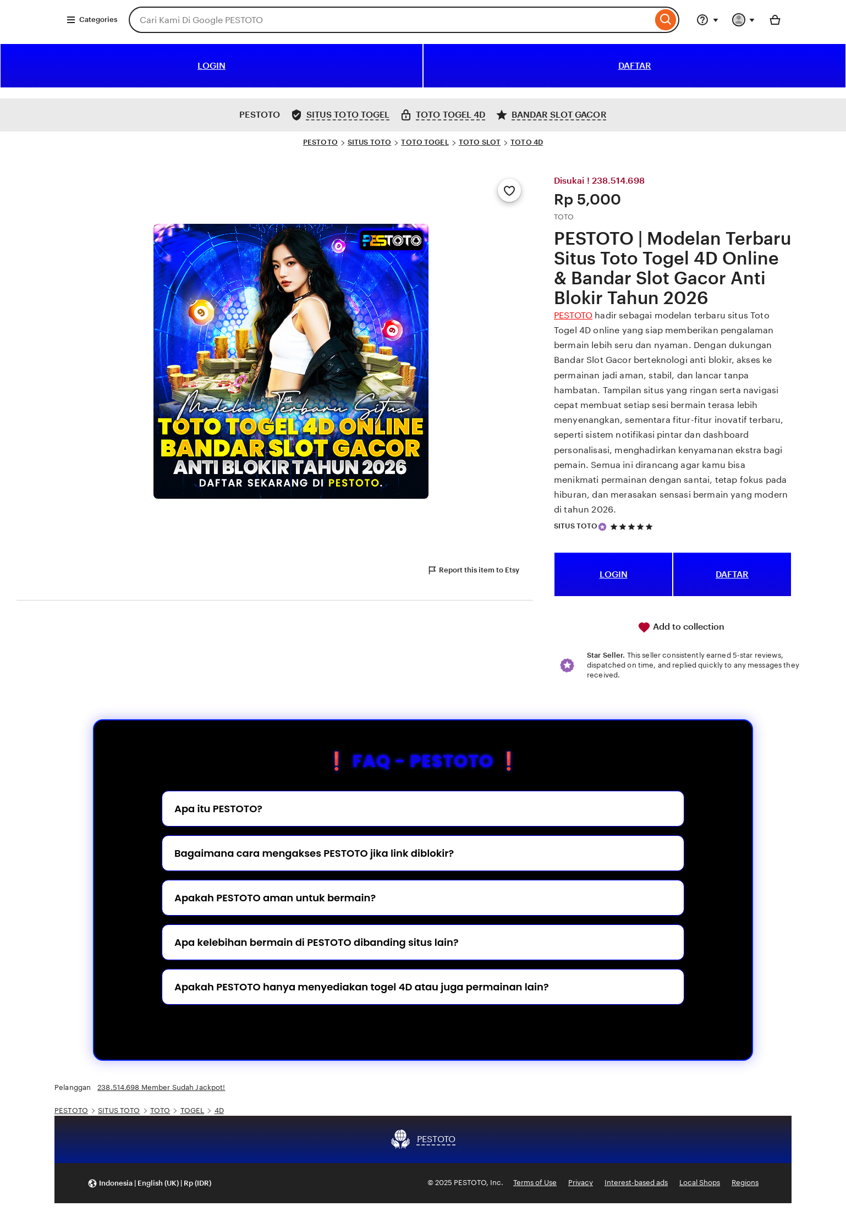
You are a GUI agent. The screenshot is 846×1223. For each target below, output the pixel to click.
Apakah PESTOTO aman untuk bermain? (275, 898)
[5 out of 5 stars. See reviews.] (633, 526)
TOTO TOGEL (424, 142)
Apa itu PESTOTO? (218, 809)
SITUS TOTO (369, 142)
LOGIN (211, 65)
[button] (149, 1183)
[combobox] (390, 20)
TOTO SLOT (480, 142)
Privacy (580, 1182)
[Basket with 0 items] (775, 20)
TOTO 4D (526, 142)
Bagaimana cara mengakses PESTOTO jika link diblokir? (314, 853)
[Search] (665, 20)
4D (219, 1110)
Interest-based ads (636, 1182)
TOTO (160, 1110)
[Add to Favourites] (509, 190)
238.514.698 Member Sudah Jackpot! (161, 1087)
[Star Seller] (602, 526)
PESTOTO (320, 142)
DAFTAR (634, 65)
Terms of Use (535, 1182)
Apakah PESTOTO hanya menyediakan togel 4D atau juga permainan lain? (361, 987)
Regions (745, 1182)
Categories (91, 20)
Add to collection (681, 627)
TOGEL (192, 1110)
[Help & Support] (707, 20)
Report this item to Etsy (473, 570)
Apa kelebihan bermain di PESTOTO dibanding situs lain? (316, 942)
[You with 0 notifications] (744, 20)
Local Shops (699, 1182)
